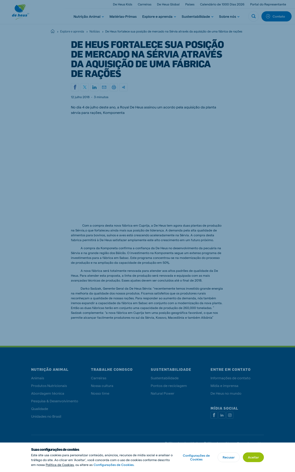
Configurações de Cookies (196, 457)
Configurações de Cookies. (114, 465)
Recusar (229, 457)
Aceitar (253, 457)
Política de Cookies (60, 465)
